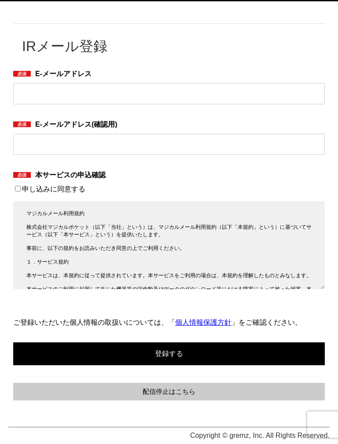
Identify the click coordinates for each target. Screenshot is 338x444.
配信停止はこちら (169, 392)
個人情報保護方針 (203, 322)
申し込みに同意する (50, 189)
